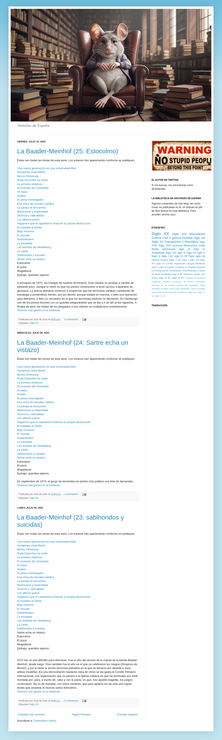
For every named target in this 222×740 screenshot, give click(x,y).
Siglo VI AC (178, 278)
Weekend (200, 263)
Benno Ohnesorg (27, 176)
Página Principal (81, 714)
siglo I (185, 260)
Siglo (190, 292)
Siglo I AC (167, 256)
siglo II (155, 267)
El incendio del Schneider (33, 187)
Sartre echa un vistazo (31, 259)
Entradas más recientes (31, 714)
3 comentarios (71, 319)
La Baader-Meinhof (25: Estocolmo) (67, 151)
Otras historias (169, 292)
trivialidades (175, 270)
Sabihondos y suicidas (31, 255)
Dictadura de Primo (182, 281)
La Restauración (160, 270)
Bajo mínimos (25, 231)
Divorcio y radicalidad (30, 215)
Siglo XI (199, 249)
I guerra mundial (197, 288)
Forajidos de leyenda (195, 278)
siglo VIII (194, 260)
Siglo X (156, 256)
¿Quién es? (199, 274)
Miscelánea (197, 234)
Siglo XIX (179, 234)
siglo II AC (177, 274)
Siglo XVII (165, 245)
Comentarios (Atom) (44, 720)
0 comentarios (71, 700)
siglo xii (184, 249)
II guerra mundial (181, 238)
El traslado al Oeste (29, 227)
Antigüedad (158, 252)
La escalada (24, 243)
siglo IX (178, 256)
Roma (155, 278)
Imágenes (156, 281)
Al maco (22, 191)
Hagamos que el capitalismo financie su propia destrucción (54, 223)
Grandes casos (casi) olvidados (175, 288)
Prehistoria (182, 292)
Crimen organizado (175, 263)
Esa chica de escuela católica (35, 203)
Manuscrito (157, 292)
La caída (22, 251)
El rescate (23, 235)
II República (190, 241)
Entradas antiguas (127, 714)
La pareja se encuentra (31, 207)
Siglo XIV (170, 252)
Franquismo (173, 241)
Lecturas (177, 245)
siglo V (201, 252)
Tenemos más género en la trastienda (38, 310)
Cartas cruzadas (175, 267)
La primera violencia (29, 184)
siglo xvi (199, 238)
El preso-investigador (30, 199)
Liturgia (190, 263)
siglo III (162, 267)
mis (195, 292)
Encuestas (200, 281)
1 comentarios (71, 494)
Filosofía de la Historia (163, 285)
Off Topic (189, 256)
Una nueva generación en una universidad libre (46, 168)
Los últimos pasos (28, 219)
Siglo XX (34, 323)
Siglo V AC (175, 260)
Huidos (22, 195)
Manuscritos (190, 245)
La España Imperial (195, 267)
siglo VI (160, 263)
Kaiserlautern (25, 239)
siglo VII (191, 252)
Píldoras (188, 274)
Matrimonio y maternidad (32, 211)
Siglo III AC (165, 278)
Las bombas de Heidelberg (34, 247)
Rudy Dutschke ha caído (32, 180)
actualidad (166, 274)
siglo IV (181, 252)
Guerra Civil (160, 238)
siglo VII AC (160, 296)
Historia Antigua (160, 260)
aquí (172, 214)
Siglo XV (158, 241)
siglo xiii (200, 256)
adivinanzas (168, 249)
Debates (166, 281)
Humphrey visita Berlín (31, 172)
